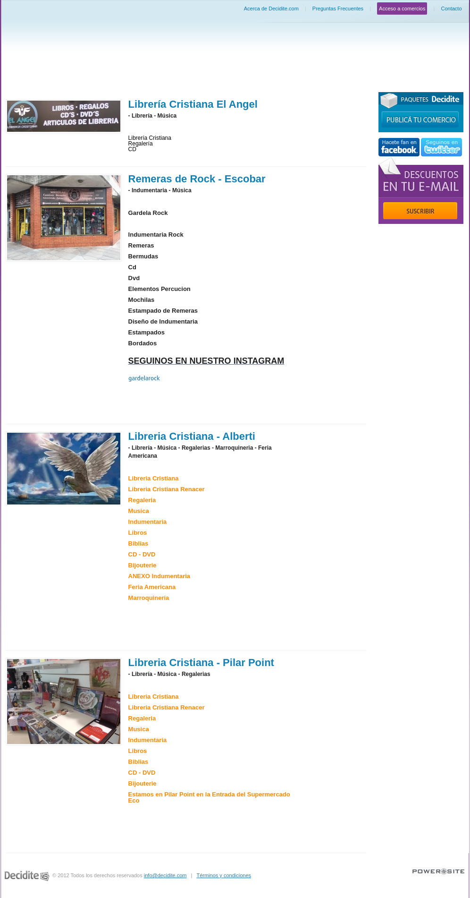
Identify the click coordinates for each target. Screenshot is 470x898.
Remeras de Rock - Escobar (197, 179)
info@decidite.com (165, 875)
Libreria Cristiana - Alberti (191, 436)
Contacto (451, 8)
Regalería (140, 143)
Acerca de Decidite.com (271, 8)
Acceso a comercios (402, 8)
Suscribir (420, 210)
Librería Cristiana (149, 138)
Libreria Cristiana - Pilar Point (201, 662)
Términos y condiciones (223, 875)
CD (132, 149)
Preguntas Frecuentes (337, 8)
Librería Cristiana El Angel (193, 104)
